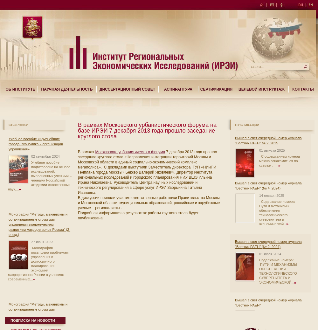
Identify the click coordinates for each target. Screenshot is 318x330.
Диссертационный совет (127, 89)
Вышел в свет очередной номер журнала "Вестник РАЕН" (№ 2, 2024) (268, 244)
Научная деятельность (67, 89)
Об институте (20, 89)
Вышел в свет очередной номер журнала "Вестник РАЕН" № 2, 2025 (268, 140)
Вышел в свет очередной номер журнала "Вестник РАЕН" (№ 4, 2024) (268, 185)
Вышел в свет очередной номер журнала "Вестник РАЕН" (268, 302)
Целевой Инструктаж (261, 89)
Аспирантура (178, 89)
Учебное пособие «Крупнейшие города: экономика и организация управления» (36, 144)
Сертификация (216, 89)
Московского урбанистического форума (130, 152)
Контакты (303, 89)
